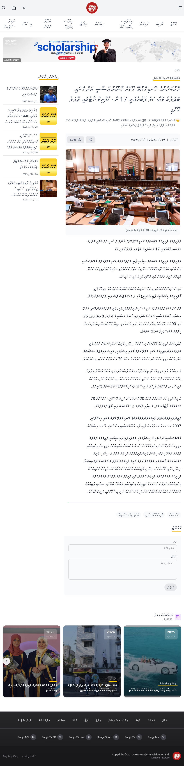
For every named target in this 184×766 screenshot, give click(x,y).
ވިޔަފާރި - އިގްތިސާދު (125, 23)
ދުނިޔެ (159, 24)
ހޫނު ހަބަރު (174, 515)
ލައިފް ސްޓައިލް (9, 23)
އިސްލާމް (27, 24)
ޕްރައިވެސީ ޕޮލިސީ (29, 756)
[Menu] (180, 7)
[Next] (6, 661)
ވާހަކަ (74, 720)
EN (23, 8)
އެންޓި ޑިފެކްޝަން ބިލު (128, 515)
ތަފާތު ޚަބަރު (47, 23)
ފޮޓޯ (86, 720)
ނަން (175, 542)
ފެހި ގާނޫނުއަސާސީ (154, 515)
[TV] (13, 7)
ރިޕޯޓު (83, 24)
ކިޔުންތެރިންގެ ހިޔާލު (10, 756)
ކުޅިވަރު (144, 24)
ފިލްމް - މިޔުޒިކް (68, 23)
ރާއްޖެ (173, 24)
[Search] (3, 7)
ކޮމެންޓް (174, 556)
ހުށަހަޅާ (170, 587)
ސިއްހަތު (100, 24)
